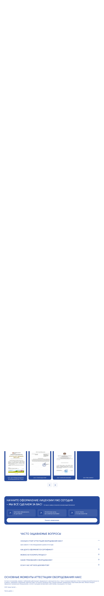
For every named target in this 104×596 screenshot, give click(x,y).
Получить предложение (52, 473)
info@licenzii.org (10, 564)
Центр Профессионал (52, 583)
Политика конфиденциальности (13, 572)
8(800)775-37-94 (11, 561)
